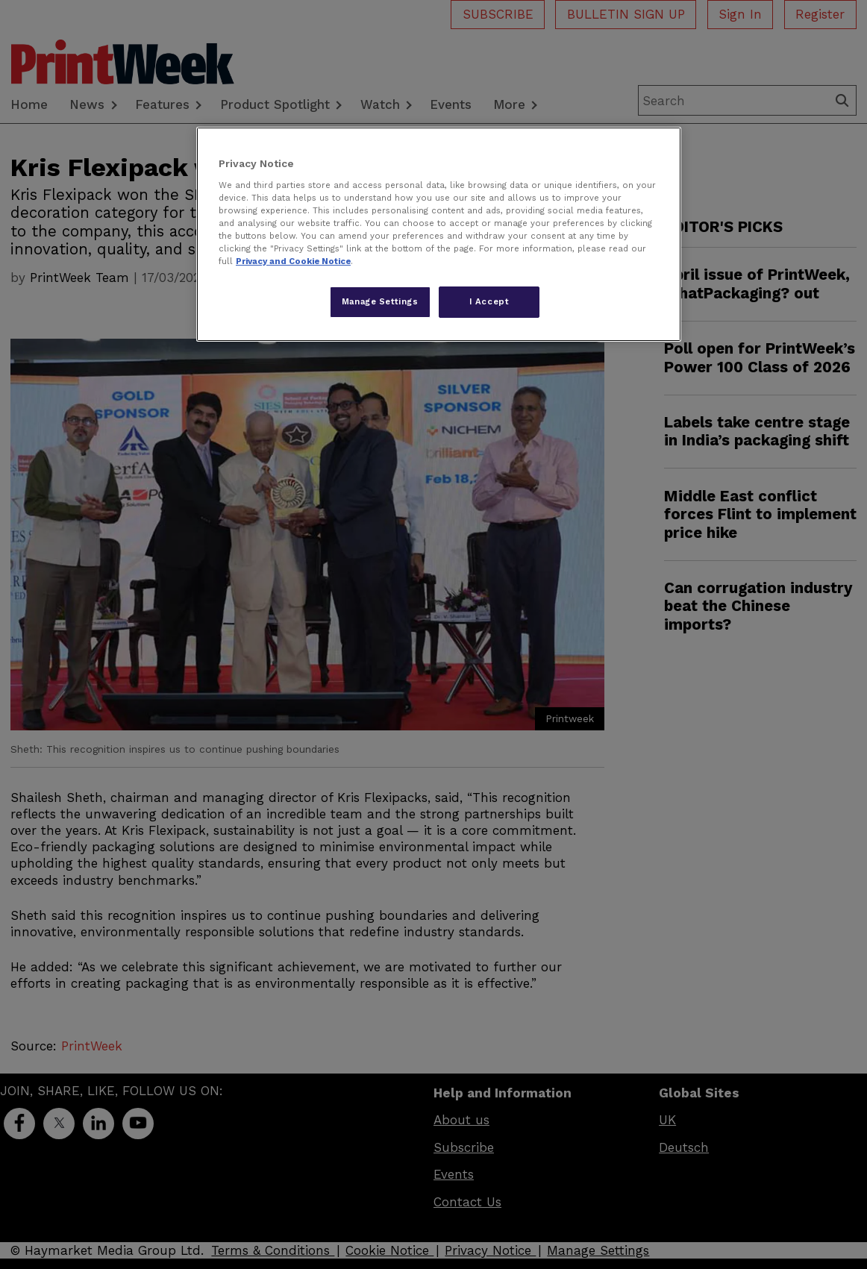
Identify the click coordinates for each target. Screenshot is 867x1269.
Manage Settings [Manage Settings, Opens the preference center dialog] (380, 301)
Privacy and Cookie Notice (293, 261)
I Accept (489, 301)
